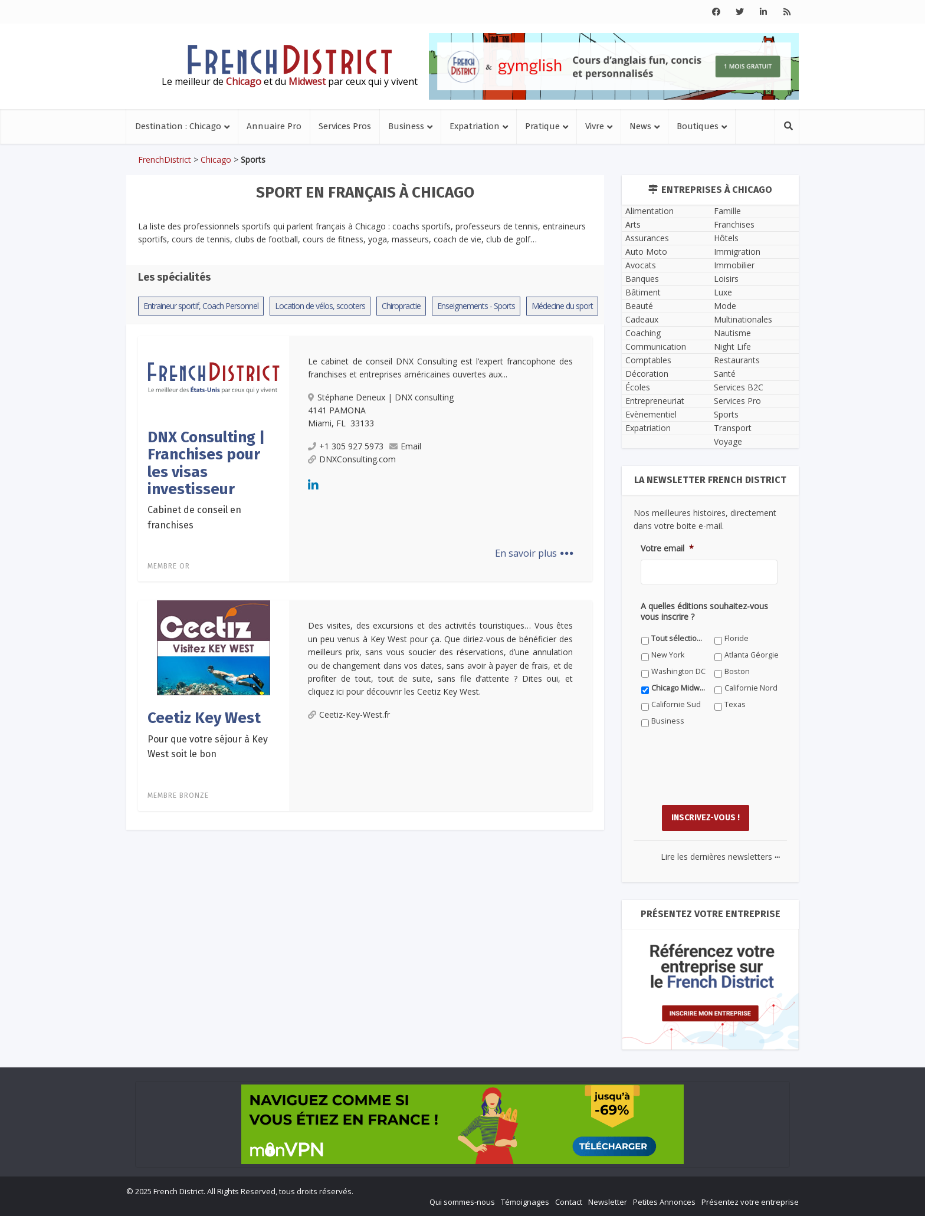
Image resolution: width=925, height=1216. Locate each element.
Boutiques (698, 126)
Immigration (737, 251)
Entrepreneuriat (654, 400)
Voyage (728, 441)
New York (667, 655)
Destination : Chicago (178, 126)
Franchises (734, 224)
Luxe (723, 292)
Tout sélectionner (678, 638)
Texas (735, 704)
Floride (736, 638)
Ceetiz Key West (204, 718)
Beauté (639, 305)
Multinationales (743, 319)
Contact (568, 1202)
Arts (633, 224)
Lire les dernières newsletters (720, 856)
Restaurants (737, 360)
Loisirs (726, 278)
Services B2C (738, 387)
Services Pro (737, 400)
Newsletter (607, 1202)
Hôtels (726, 238)
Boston (737, 671)
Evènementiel (651, 414)
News (640, 126)
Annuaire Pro (274, 126)
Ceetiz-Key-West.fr (349, 714)
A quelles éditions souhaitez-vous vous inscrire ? (704, 611)
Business (406, 126)
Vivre (594, 126)
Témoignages (525, 1202)
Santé (725, 373)
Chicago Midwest (678, 688)
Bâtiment (643, 292)
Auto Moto (646, 251)
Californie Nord (751, 688)
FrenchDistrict (164, 159)
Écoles (637, 387)
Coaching (643, 332)
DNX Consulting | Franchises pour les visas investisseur (206, 463)
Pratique (542, 126)
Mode (725, 305)
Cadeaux (641, 319)
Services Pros (345, 126)
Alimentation (649, 210)
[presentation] (730, 775)
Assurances (647, 238)
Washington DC (678, 671)
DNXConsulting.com (352, 459)
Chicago (216, 159)
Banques (642, 278)
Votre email (667, 548)
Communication (655, 346)
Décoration (646, 373)
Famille (727, 210)
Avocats (640, 265)
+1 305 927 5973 (345, 446)
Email (405, 446)
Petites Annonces (664, 1202)
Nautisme (732, 332)
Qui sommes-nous (462, 1202)
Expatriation (475, 126)
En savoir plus (534, 553)
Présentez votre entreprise (750, 1202)
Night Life (732, 346)
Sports (726, 414)
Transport (733, 427)
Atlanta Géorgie (751, 655)
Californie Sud (676, 704)
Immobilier (734, 265)
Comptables (648, 360)
